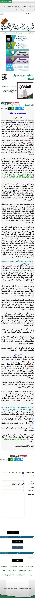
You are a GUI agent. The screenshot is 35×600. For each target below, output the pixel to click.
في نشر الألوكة (18, 546)
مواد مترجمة (13, 566)
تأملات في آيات (12, 571)
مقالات (21, 566)
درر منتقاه (4, 566)
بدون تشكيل (6, 104)
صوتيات (31, 575)
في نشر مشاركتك (17, 541)
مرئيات (30, 571)
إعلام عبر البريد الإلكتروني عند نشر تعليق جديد (11, 472)
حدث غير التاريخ (22, 575)
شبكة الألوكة (31, 33)
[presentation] (20, 525)
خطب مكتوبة (22, 571)
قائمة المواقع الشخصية (8, 575)
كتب (4, 571)
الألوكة (5, 588)
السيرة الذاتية (30, 566)
